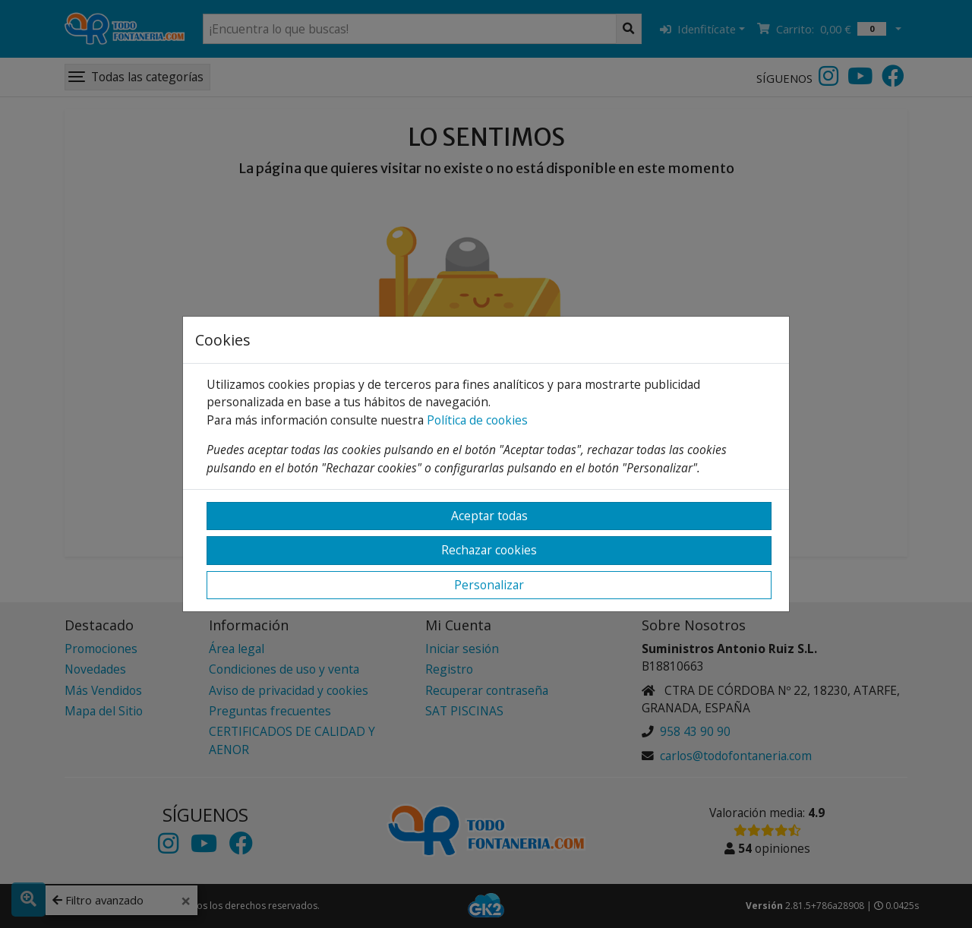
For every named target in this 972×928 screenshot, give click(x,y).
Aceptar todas (489, 515)
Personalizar (489, 584)
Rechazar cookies (489, 549)
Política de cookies (477, 420)
